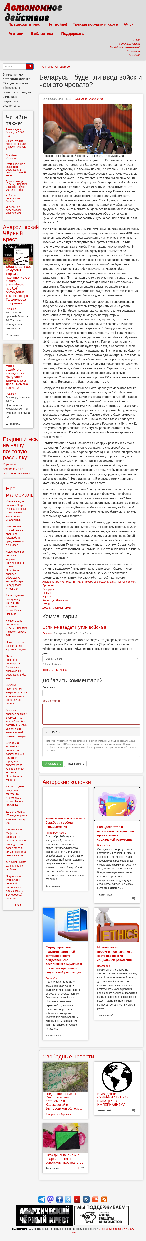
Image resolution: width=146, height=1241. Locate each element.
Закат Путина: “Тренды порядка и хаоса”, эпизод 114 (16, 145)
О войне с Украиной (12, 157)
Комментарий (52, 700)
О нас (73, 1232)
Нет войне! (57, 24)
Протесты (48, 585)
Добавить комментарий (56, 607)
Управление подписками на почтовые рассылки (16, 469)
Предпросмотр (75, 763)
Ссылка (47, 633)
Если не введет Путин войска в (74, 627)
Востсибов (103, 845)
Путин (46, 603)
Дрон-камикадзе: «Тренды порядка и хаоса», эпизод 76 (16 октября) (16, 185)
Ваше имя (48, 687)
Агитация (17, 33)
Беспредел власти (104, 581)
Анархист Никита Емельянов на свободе (16, 866)
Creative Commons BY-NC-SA (116, 1228)
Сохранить (52, 763)
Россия (46, 592)
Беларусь (48, 589)
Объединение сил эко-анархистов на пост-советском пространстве (64, 1158)
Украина (47, 596)
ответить (47, 669)
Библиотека (43, 33)
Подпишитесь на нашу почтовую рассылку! (20, 448)
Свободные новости (68, 1056)
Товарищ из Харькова (59, 1114)
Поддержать (72, 33)
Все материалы (20, 491)
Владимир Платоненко (89, 98)
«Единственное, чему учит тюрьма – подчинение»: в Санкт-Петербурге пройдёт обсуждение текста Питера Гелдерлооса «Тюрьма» (18, 285)
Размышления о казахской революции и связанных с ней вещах (16, 170)
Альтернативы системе (56, 66)
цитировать (62, 669)
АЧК (129, 24)
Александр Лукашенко (55, 600)
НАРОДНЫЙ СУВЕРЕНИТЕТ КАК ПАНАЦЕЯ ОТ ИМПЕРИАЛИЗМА (113, 1099)
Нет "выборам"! (126, 581)
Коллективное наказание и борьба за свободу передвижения (65, 822)
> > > (18, 905)
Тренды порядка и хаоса (95, 24)
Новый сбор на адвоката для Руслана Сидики (16, 646)
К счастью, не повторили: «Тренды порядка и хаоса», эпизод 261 (16, 628)
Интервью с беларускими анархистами (13, 210)
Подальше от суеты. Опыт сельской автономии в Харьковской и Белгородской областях (64, 1101)
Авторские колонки (66, 782)
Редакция (11, 308)
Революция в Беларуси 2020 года (15, 132)
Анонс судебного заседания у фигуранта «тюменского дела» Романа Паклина (17, 377)
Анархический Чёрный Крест (21, 233)
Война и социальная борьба (13, 198)
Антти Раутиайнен (56, 832)
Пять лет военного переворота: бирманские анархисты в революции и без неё (16, 667)
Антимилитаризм (82, 581)
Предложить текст (25, 24)
